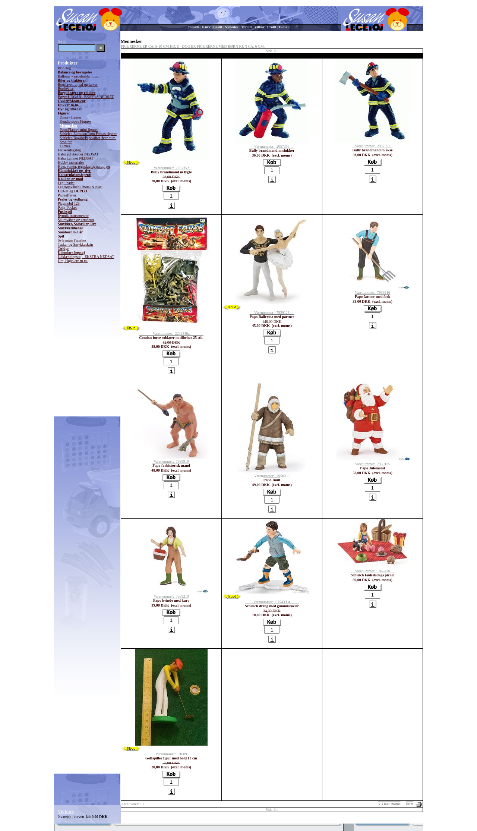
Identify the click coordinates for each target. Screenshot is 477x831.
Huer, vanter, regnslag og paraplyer (84, 166)
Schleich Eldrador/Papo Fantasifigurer (88, 134)
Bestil (217, 27)
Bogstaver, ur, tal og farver (78, 84)
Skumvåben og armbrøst (76, 220)
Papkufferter (67, 195)
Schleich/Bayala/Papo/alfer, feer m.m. (88, 138)
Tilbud (246, 27)
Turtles (65, 146)
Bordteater (65, 88)
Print (409, 804)
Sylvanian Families (72, 240)
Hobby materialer (71, 162)
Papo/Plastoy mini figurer (79, 130)
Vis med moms (389, 804)
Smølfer (66, 142)
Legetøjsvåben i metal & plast (80, 187)
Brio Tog (64, 68)
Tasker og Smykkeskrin (75, 244)
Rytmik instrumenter (73, 216)
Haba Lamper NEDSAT (76, 158)
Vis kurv (66, 811)
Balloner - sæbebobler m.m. (78, 76)
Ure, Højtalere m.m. (73, 261)
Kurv (206, 27)
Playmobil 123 (69, 203)
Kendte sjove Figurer (75, 121)
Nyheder (231, 27)
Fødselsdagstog (69, 150)
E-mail (284, 27)
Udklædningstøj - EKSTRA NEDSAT (86, 257)
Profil (271, 27)
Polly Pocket (67, 207)
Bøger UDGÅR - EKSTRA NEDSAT (86, 97)
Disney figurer (70, 117)
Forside (193, 27)
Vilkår (259, 27)
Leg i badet (66, 183)
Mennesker (69, 125)
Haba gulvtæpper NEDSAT (78, 154)
